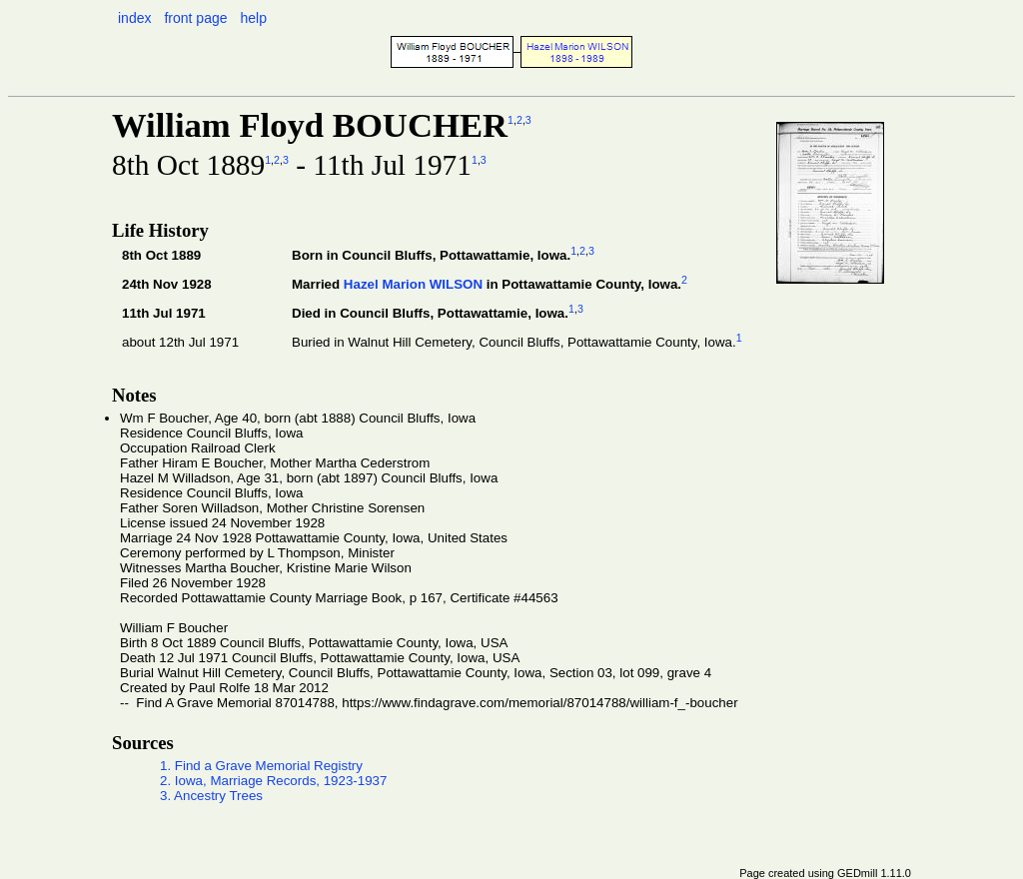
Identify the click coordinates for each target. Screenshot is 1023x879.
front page (195, 18)
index (134, 18)
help (253, 18)
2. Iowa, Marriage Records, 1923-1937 (273, 780)
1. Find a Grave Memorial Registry (261, 765)
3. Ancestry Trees (211, 795)
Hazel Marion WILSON (413, 284)
